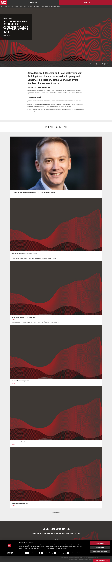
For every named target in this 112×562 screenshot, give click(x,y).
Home (2, 6)
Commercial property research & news (13, 6)
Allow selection (100, 553)
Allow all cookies (100, 549)
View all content (56, 512)
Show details (75, 559)
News (25, 6)
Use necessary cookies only (100, 557)
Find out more (7, 35)
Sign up (56, 539)
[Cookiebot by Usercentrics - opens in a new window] (9, 559)
